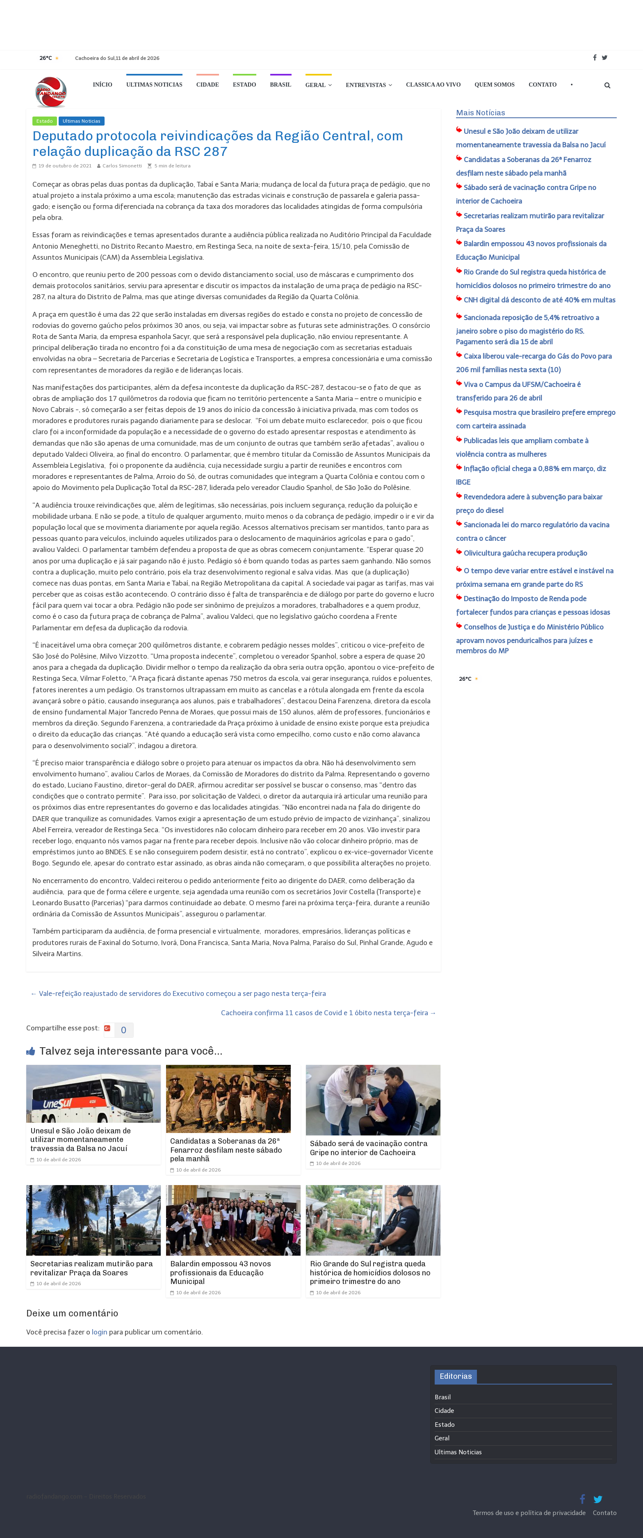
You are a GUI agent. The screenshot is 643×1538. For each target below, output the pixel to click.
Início (102, 85)
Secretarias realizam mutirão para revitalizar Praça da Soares (91, 1268)
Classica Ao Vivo (433, 85)
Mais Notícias (480, 112)
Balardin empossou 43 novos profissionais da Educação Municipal (220, 1272)
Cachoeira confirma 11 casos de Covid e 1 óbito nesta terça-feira (329, 1013)
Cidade (207, 85)
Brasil (281, 85)
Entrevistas (366, 85)
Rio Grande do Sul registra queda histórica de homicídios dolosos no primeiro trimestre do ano (370, 1272)
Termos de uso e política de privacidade (530, 1513)
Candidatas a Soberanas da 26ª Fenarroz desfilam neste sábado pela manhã (226, 1150)
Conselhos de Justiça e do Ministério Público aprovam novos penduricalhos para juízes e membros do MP (530, 639)
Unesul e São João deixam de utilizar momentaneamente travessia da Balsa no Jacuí (80, 1139)
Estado (244, 85)
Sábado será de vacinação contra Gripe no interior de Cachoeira (369, 1148)
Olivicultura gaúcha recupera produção (525, 553)
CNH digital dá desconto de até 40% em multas (540, 300)
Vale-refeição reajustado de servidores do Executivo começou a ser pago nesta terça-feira (178, 993)
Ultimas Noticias (154, 85)
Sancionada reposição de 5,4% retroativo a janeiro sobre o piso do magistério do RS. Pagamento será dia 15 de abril (527, 330)
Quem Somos (495, 85)
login (99, 1332)
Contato (542, 85)
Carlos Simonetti (122, 166)
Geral (316, 85)
